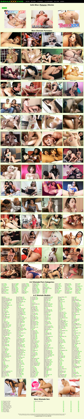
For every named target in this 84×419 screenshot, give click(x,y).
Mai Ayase (46, 345)
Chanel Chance (19, 319)
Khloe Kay (46, 300)
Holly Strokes (33, 324)
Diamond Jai (19, 351)
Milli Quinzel (47, 370)
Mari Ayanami (47, 351)
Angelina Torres (4, 326)
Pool (56, 289)
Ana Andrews (4, 322)
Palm (59, 343)
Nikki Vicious (61, 328)
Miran (45, 375)
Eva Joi (18, 375)
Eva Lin (18, 376)
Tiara (73, 331)
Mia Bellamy (46, 363)
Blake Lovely (4, 375)
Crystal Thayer (19, 338)
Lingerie (44, 287)
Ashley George (4, 338)
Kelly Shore (32, 375)
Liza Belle (46, 338)
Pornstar (57, 290)
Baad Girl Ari (4, 353)
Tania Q (73, 328)
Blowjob (13, 288)
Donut (17, 356)
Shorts (66, 286)
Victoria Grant (75, 352)
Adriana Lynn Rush (5, 299)
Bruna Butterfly (19, 301)
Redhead (67, 283)
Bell (2, 363)
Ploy (59, 361)
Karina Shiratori (34, 364)
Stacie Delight (75, 323)
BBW (2, 291)
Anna (2, 328)
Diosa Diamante (19, 352)
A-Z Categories (49, 1)
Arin (2, 336)
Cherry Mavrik (19, 324)
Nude (44, 290)
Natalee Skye (61, 312)
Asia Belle (3, 339)
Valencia (73, 339)
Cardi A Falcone (19, 308)
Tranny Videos (6, 411)
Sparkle (73, 321)
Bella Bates (3, 365)
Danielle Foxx (19, 344)
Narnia (59, 309)
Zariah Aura (74, 373)
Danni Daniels (19, 345)
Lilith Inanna (47, 329)
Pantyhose (57, 286)
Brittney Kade (19, 298)
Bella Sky (3, 367)
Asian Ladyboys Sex (7, 407)
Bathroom (3, 290)
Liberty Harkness (47, 327)
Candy (17, 307)
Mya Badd (60, 299)
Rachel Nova (60, 372)
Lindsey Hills (47, 334)
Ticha (73, 334)
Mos (59, 298)
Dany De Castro (19, 346)
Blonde (13, 287)
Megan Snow (46, 360)
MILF (44, 289)
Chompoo (18, 327)
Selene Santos (74, 308)
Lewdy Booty (47, 323)
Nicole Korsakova (62, 323)
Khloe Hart (46, 299)
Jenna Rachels (33, 346)
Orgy (44, 293)
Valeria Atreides (75, 343)
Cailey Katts (19, 305)
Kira (45, 307)
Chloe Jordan (19, 326)
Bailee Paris (4, 354)
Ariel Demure (4, 335)
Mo (44, 376)
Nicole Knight (61, 322)
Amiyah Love (4, 317)
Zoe (72, 374)
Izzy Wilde (32, 334)
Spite (73, 322)
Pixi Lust (60, 360)
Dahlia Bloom (19, 339)
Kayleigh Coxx (33, 372)
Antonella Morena (5, 333)
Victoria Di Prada (75, 351)
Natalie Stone (61, 316)
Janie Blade (32, 338)
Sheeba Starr (74, 312)
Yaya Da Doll (74, 367)
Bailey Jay (3, 357)
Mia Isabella (46, 364)
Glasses (33, 287)
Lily (45, 331)
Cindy (17, 331)
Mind (45, 372)
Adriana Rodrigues (5, 300)
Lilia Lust (46, 328)
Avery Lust (3, 350)
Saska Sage (74, 307)
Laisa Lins (46, 315)
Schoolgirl (67, 284)
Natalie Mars (61, 315)
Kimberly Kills (47, 306)
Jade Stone (32, 335)
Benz (2, 370)
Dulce (17, 359)
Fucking (34, 283)
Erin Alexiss (19, 371)
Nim (59, 329)
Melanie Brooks (47, 361)
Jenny (31, 349)
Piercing (56, 288)
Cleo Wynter (19, 335)
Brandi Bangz (19, 297)
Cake (17, 306)
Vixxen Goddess (75, 358)
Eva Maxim (32, 297)
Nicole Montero (61, 324)
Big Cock (14, 283)
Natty (59, 319)
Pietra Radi (60, 357)
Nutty (59, 338)
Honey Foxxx (33, 327)
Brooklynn (18, 300)
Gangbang (34, 284)
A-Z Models (40, 1)
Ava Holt (3, 348)
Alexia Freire (4, 307)
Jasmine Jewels (33, 341)
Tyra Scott (74, 338)
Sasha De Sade (75, 306)
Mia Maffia (46, 365)
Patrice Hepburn (61, 350)
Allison (2, 313)
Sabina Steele (61, 376)
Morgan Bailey (61, 297)
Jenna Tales (32, 348)
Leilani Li (46, 321)
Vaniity (73, 344)
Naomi (59, 307)
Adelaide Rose (4, 298)
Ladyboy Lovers (6, 402)
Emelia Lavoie (19, 364)
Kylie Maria (46, 314)
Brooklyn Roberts (20, 299)
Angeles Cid (4, 323)
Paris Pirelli (60, 348)
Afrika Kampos (4, 302)
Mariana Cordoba (48, 354)
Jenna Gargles (33, 345)
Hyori (31, 328)
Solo (66, 290)
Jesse (31, 351)
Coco (17, 337)
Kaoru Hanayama (34, 363)
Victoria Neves (75, 353)
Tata (73, 329)
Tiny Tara (74, 336)
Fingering (24, 291)
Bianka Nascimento (5, 371)
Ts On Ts (77, 288)
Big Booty (3, 293)
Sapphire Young (75, 300)
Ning (59, 331)
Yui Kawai (74, 372)
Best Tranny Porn (39, 401)
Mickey (45, 366)
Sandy (73, 298)
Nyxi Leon (60, 339)
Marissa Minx (47, 356)
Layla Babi (46, 317)
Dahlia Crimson (19, 341)
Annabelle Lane (4, 330)
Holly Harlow (33, 322)
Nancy (59, 305)
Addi (2, 297)
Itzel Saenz (32, 330)
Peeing (56, 287)
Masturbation (46, 288)
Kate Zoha (32, 370)
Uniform (77, 289)
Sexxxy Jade (74, 311)
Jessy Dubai (32, 354)
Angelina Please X (5, 324)
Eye (31, 300)
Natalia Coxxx (61, 313)
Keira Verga (33, 373)
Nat (59, 311)
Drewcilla (18, 358)
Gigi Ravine (32, 307)
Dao (17, 348)
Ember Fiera (19, 363)
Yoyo (73, 371)
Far (31, 301)
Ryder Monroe (61, 375)
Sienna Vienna (75, 314)
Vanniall (73, 346)
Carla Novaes (19, 309)
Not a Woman (6, 410)
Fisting (23, 293)
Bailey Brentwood (5, 356)
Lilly (45, 330)
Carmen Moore (19, 312)
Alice (2, 309)
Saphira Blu (74, 299)
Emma (17, 365)
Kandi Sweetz (33, 361)
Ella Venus (18, 361)
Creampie (14, 291)
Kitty (45, 308)
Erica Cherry (19, 368)
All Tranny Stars (6, 403)
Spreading (67, 291)
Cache (17, 304)
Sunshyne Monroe (75, 324)
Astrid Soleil (4, 342)
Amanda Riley (4, 314)
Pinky (59, 359)
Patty (59, 351)
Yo (72, 368)
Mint (45, 373)
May (45, 358)
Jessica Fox (32, 352)
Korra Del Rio (47, 309)
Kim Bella (46, 302)
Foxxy (31, 302)
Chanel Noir (19, 320)
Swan (73, 326)
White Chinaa (75, 361)
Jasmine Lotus (33, 342)
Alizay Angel (4, 312)
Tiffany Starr (74, 335)
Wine (73, 364)
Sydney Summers (75, 327)
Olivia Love (60, 341)
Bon (2, 376)
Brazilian (14, 289)
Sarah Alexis (74, 302)
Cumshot (24, 283)
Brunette (14, 290)
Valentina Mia (75, 341)
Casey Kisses (19, 316)
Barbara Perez (4, 360)
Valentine (74, 342)
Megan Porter (47, 359)
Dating (62, 1)
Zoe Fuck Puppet (75, 375)
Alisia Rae (3, 311)
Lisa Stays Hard (47, 336)
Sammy (73, 297)
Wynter (73, 365)
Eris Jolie (18, 372)
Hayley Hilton (33, 317)
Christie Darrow (19, 328)
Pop (59, 365)
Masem (45, 357)
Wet (76, 291)
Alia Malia (3, 308)
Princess (60, 367)
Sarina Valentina (75, 305)
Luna (45, 343)
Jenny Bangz (33, 350)
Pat (58, 349)
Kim (45, 301)
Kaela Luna (32, 359)
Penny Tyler (60, 356)
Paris (59, 346)
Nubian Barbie (61, 336)
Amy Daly (3, 321)
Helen (31, 320)
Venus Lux (74, 349)
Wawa (73, 359)
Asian (2, 284)
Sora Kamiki (74, 320)
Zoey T (73, 376)
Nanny (59, 306)
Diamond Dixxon (20, 350)
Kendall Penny (47, 298)
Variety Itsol (74, 348)
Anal (2, 283)
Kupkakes (46, 312)
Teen (76, 284)
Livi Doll (46, 337)
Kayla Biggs (33, 371)
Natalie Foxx (60, 314)
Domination (24, 286)
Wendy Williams (75, 360)
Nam (59, 302)
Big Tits (13, 284)
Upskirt (76, 290)
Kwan (45, 313)
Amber (2, 315)
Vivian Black (74, 357)
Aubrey (3, 343)
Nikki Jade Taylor (62, 326)
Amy (2, 320)
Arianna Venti (4, 334)
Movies (28, 1)
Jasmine (32, 339)
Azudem (3, 352)
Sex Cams (56, 1)
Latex (44, 283)
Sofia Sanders (74, 319)
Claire (17, 334)
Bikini (13, 286)
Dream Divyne (19, 357)
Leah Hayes (46, 319)
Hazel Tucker (33, 319)
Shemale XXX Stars (43, 416)
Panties (56, 284)
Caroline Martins (20, 314)
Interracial (34, 291)
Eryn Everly (19, 374)
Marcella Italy (47, 350)
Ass (2, 286)
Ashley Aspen (4, 337)
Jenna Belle (32, 343)
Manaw (45, 346)
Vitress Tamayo (75, 356)
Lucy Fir (46, 342)
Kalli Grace (32, 360)
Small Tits (67, 289)
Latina (44, 284)
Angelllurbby (4, 327)
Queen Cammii (61, 368)
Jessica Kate (33, 353)
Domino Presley (19, 354)
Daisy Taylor (19, 342)
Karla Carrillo (33, 365)
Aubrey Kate (4, 344)
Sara (73, 301)
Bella (2, 364)
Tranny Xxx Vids (6, 408)
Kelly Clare (32, 374)
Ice (31, 329)
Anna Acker (4, 329)
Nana (59, 304)
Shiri (73, 313)
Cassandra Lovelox (20, 317)
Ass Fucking (4, 287)
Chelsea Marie (19, 322)
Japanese (34, 293)
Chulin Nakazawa (20, 329)
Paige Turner (61, 342)
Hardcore (34, 289)
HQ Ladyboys (6, 409)
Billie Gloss (3, 373)
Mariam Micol (47, 353)
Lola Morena (46, 339)
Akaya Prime (4, 304)
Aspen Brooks (4, 341)
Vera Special (74, 350)
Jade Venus (32, 336)
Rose (59, 373)
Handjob (34, 288)
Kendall (32, 376)
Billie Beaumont (4, 372)
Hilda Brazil (33, 321)
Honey (31, 326)
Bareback (3, 289)
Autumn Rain (4, 345)
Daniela (18, 343)
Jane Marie (32, 337)
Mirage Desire (47, 374)
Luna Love (46, 344)
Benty (2, 368)
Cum (13, 293)
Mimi (45, 371)
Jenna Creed (33, 344)
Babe (2, 288)
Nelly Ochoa (60, 320)
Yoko (73, 370)
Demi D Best (19, 349)
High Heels (34, 290)
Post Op (56, 291)
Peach (59, 352)
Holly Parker (33, 323)
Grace (31, 312)
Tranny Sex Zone (6, 401)
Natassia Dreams (61, 317)
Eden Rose (18, 360)
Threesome (77, 286)
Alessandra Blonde (5, 305)
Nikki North (60, 327)
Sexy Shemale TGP (7, 405)
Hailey (31, 315)
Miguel (45, 367)
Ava (2, 346)
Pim (59, 358)
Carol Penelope (19, 313)
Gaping (33, 286)
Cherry (17, 323)
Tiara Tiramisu (75, 333)
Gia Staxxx (32, 306)
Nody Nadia (60, 333)
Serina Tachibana (75, 309)
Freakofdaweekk (34, 304)
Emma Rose (19, 366)
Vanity (73, 345)
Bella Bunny (4, 366)
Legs (44, 286)
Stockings (67, 293)
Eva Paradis (33, 298)
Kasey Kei (32, 368)
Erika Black (19, 370)
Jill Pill (31, 356)
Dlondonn (18, 353)
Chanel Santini (19, 321)
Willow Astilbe (75, 363)
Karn (31, 366)
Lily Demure (46, 333)
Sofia (73, 317)
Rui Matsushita (61, 374)
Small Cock (67, 288)
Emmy (17, 367)
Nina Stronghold (61, 330)
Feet (23, 289)
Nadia (59, 300)
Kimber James (47, 304)
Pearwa (59, 354)
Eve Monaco (33, 299)
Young (76, 293)
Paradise (60, 345)
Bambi (2, 359)
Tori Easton (74, 337)
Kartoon (32, 367)
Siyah (73, 315)
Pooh (59, 364)
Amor (2, 319)
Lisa (45, 335)
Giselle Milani (33, 309)
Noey (59, 334)
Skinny (66, 287)
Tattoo (76, 283)
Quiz (59, 370)
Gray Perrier (33, 314)
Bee (2, 361)
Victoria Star (74, 354)
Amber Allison (4, 316)
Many (45, 349)
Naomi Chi (60, 308)
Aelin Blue (3, 301)
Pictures (33, 1)
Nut (59, 337)
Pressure (60, 366)
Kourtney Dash (47, 311)
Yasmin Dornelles (75, 366)
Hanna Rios (32, 316)
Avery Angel (4, 349)
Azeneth (3, 351)
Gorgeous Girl (33, 311)
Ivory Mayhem (33, 333)
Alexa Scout (4, 306)
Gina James (32, 308)
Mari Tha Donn (47, 352)
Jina (31, 357)
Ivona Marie (33, 331)
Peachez (59, 353)
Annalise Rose (4, 331)
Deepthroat (24, 284)
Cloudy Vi (18, 336)
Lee (44, 320)
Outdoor (57, 283)
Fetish (23, 290)
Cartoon (18, 315)
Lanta (45, 316)
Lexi (45, 324)
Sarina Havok (75, 304)
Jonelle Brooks (33, 358)
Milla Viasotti (47, 368)
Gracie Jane (33, 313)
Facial (23, 288)
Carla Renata (19, 311)
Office (44, 291)
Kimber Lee (46, 305)
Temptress (74, 330)
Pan (59, 344)
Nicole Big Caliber (62, 321)
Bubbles (18, 302)
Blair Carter (4, 374)
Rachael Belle (61, 371)
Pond (59, 363)
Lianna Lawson (47, 326)
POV (56, 293)
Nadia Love (60, 301)
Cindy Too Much (20, 333)
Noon (59, 335)
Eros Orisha (19, 373)
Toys (76, 287)
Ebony (23, 287)
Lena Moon (46, 322)
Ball (2, 358)
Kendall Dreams (47, 297)
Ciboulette (18, 330)
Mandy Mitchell (47, 348)
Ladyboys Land (6, 404)
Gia (31, 305)
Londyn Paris (47, 341)
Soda (73, 316)
